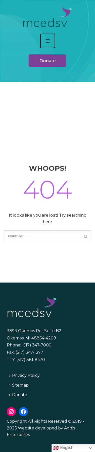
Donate (18, 394)
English (63, 448)
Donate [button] (47, 60)
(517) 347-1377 (29, 352)
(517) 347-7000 (37, 345)
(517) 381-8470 (30, 359)
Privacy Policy (24, 375)
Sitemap (19, 385)
